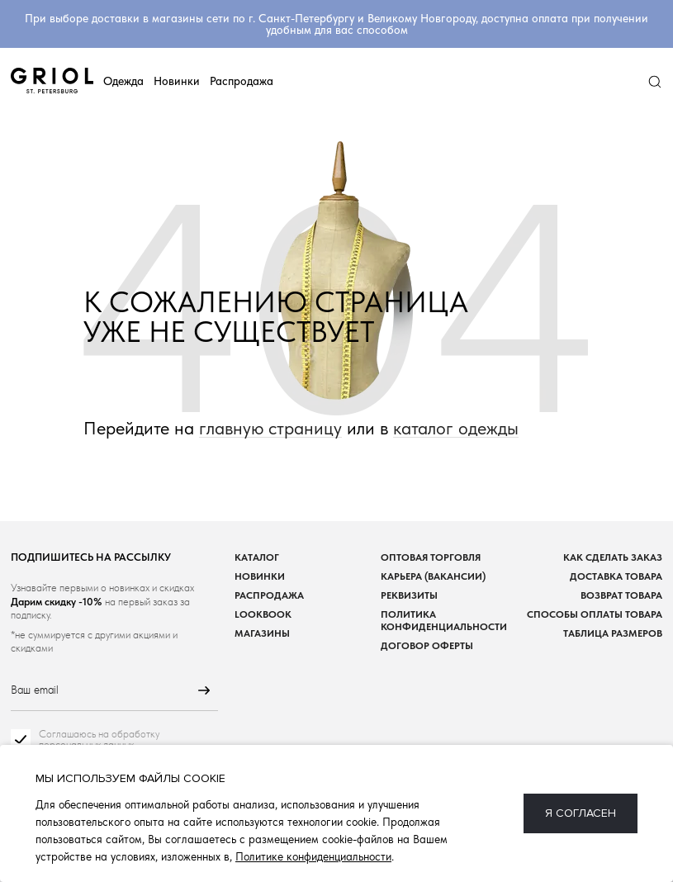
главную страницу (270, 428)
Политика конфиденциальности (444, 620)
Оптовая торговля (431, 557)
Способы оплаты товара (594, 614)
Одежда (123, 81)
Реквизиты (409, 595)
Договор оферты (427, 645)
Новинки (177, 81)
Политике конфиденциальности (313, 856)
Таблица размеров (612, 633)
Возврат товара (621, 595)
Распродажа (241, 81)
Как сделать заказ (612, 557)
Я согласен (580, 813)
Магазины (262, 633)
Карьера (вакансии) (433, 576)
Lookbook (263, 614)
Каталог (257, 557)
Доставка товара (616, 576)
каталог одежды (456, 428)
